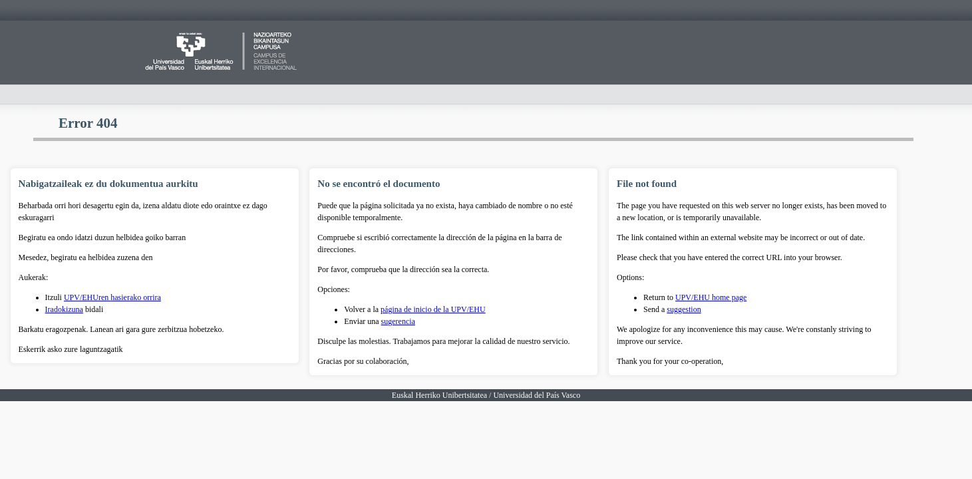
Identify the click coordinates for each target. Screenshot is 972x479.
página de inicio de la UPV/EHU (433, 309)
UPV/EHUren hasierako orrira (112, 297)
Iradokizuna (64, 309)
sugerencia (398, 321)
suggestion (684, 309)
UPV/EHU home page (710, 297)
